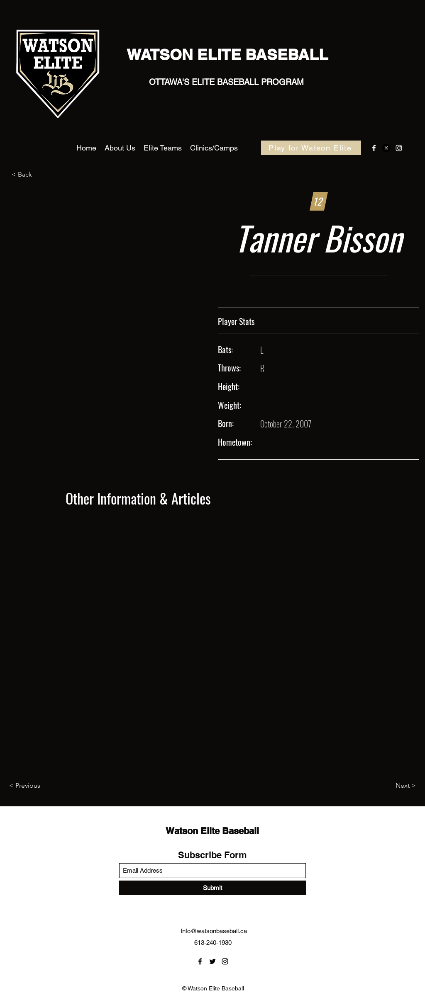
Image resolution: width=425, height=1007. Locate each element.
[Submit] (212, 888)
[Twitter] (386, 148)
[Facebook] (374, 148)
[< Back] (39, 174)
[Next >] (395, 786)
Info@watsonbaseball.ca (214, 930)
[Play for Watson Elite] (311, 148)
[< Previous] (36, 786)
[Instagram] (399, 148)
